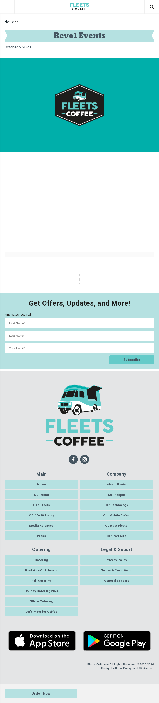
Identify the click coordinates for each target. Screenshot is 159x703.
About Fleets (116, 485)
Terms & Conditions (116, 574)
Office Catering (41, 606)
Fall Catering (41, 585)
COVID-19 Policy (41, 518)
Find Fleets (41, 507)
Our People (116, 496)
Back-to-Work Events (41, 574)
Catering (41, 563)
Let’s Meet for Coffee (41, 617)
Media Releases (41, 528)
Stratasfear (145, 673)
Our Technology (116, 507)
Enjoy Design (121, 673)
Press (41, 539)
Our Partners (116, 539)
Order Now (40, 693)
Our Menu (41, 496)
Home (9, 21)
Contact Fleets (116, 528)
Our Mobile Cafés (116, 518)
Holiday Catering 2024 (41, 595)
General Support (116, 585)
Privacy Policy (116, 563)
